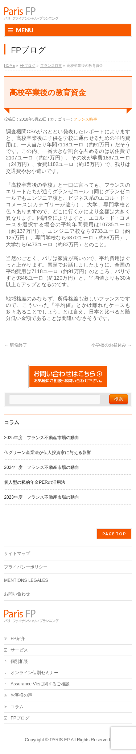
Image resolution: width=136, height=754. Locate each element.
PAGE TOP (114, 533)
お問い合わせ (17, 593)
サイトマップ (17, 553)
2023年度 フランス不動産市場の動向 (41, 497)
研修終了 (15, 345)
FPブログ (20, 718)
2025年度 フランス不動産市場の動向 (41, 437)
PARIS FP (60, 739)
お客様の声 (21, 695)
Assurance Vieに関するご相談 (40, 683)
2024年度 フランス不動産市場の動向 (41, 467)
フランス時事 (85, 119)
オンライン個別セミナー (34, 672)
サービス (19, 650)
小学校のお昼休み (111, 345)
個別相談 (19, 661)
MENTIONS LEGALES (26, 580)
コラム (17, 706)
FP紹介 (18, 638)
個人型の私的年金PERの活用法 (34, 482)
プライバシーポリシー (26, 566)
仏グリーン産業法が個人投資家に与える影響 (47, 452)
